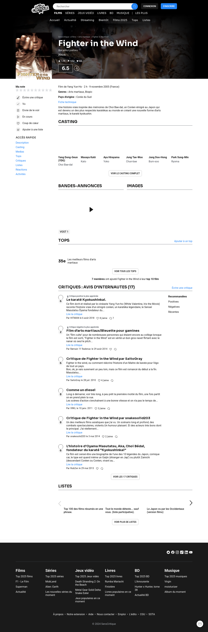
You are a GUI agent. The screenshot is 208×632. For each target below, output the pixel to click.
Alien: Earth (51, 586)
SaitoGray (75, 380)
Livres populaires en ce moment (118, 593)
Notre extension (76, 614)
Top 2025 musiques (175, 576)
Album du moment (175, 591)
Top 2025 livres (113, 576)
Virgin (167, 581)
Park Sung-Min (180, 157)
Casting (67, 121)
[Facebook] (172, 553)
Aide (90, 614)
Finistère (110, 586)
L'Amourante (142, 581)
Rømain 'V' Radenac (80, 349)
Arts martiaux (84, 37)
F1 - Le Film (22, 581)
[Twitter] (168, 553)
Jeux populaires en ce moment (87, 600)
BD (137, 570)
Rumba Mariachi (114, 581)
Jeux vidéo (84, 570)
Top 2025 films (24, 576)
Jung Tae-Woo (134, 157)
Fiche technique (67, 102)
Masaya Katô (88, 157)
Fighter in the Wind (100, 37)
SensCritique (63, 37)
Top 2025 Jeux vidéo (87, 576)
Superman (21, 586)
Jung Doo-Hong (158, 157)
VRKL (73, 408)
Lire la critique (74, 314)
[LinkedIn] (186, 553)
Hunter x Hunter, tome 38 (147, 588)
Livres (110, 570)
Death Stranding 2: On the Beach (87, 583)
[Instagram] (177, 553)
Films (73, 37)
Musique (171, 570)
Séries (50, 570)
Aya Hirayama (111, 157)
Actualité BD (142, 595)
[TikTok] (181, 553)
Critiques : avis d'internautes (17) (96, 287)
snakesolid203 (78, 436)
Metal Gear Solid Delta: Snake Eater (88, 591)
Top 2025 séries (54, 576)
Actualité (21, 591)
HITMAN (74, 318)
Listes (65, 486)
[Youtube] (190, 553)
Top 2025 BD (142, 576)
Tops (64, 240)
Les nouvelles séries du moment (58, 593)
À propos (58, 614)
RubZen (74, 468)
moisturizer (170, 586)
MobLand (50, 581)
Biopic (88, 91)
